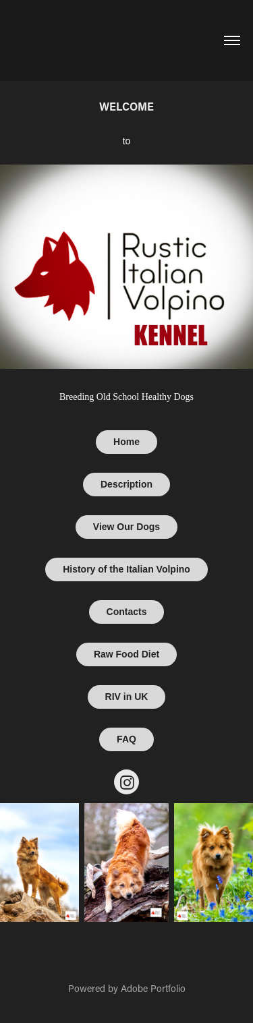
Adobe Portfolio (153, 988)
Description (126, 484)
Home (126, 441)
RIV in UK (126, 696)
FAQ (126, 739)
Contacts (127, 611)
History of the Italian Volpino (126, 569)
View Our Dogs (126, 526)
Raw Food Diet (126, 654)
